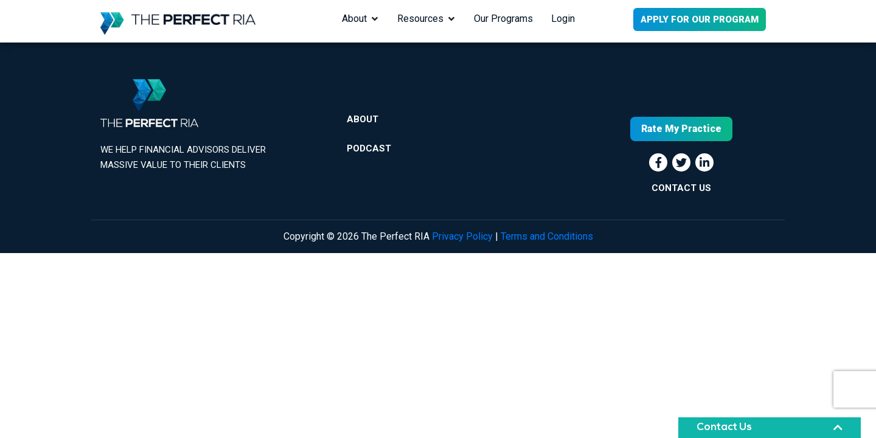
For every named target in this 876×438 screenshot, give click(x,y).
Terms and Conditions (547, 236)
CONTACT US (681, 187)
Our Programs (503, 18)
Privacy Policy (462, 236)
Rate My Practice (681, 128)
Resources (420, 18)
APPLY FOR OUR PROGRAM (700, 19)
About (354, 18)
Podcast (369, 148)
